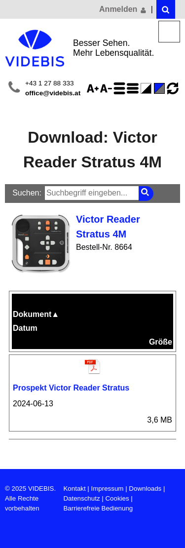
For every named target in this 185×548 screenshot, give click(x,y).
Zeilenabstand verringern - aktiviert (134, 88)
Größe (160, 342)
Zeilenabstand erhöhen (121, 88)
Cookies (117, 498)
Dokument (36, 314)
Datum (25, 328)
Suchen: (26, 193)
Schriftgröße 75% (107, 88)
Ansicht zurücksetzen (173, 88)
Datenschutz (81, 498)
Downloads (145, 488)
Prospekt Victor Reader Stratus (71, 388)
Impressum (107, 488)
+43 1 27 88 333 (49, 83)
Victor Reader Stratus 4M (108, 226)
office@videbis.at (52, 93)
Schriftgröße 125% (94, 88)
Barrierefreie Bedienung (98, 508)
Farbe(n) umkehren (147, 88)
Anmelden (123, 9)
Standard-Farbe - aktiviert (161, 88)
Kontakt (74, 488)
